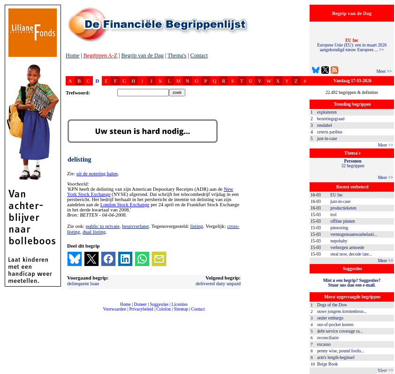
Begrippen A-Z (100, 55)
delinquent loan (83, 283)
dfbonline (386, 371)
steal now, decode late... (351, 254)
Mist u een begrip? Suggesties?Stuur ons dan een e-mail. (351, 283)
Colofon (163, 309)
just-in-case (327, 138)
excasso (324, 344)
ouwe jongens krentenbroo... (342, 311)
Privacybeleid (141, 309)
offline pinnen (342, 221)
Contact (199, 55)
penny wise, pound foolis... (341, 351)
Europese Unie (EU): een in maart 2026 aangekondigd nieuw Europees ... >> (352, 45)
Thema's (176, 55)
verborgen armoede (347, 247)
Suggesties (159, 304)
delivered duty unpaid (218, 283)
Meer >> (384, 71)
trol (333, 214)
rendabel (324, 125)
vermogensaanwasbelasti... (353, 234)
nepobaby (338, 241)
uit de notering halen (97, 173)
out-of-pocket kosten (335, 324)
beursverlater (135, 226)
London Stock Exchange (125, 204)
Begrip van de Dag (142, 55)
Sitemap (181, 309)
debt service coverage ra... (340, 331)
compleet (70, 313)
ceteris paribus (329, 132)
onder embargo (330, 318)
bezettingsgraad (331, 119)
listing (196, 226)
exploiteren (327, 112)
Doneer (140, 304)
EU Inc (336, 195)
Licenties (180, 304)
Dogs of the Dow (332, 305)
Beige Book (327, 364)
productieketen (343, 208)
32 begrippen (353, 163)
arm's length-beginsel (336, 357)
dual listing (94, 231)
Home (72, 55)
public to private (103, 226)
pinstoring (339, 228)
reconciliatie (328, 337)
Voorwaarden (114, 309)
